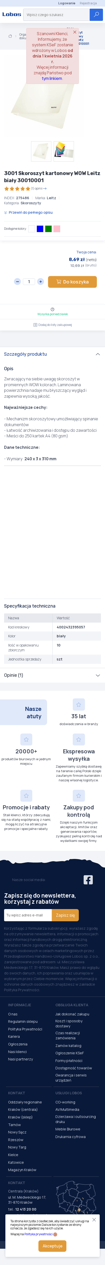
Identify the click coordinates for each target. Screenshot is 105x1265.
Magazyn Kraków (22, 1169)
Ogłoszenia (17, 1044)
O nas (13, 1014)
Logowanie (66, 3)
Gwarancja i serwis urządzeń (71, 1078)
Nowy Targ (17, 1147)
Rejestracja (88, 3)
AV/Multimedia (67, 1109)
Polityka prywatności (38, 1234)
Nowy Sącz (17, 1132)
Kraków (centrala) (23, 1109)
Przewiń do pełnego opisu (28, 212)
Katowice (16, 1162)
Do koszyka (72, 282)
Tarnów (14, 1124)
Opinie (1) (13, 675)
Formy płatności (68, 1060)
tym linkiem (52, 78)
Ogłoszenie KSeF (69, 1053)
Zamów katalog (68, 1045)
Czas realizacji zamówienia (67, 1035)
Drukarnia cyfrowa (70, 1136)
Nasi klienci (17, 1051)
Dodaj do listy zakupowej (52, 325)
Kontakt (16, 1092)
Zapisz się (65, 915)
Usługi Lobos (68, 1092)
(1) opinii (25, 188)
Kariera (14, 1036)
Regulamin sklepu (23, 1021)
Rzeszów (15, 1139)
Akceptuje (53, 1246)
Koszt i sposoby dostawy (68, 1023)
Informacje (19, 1004)
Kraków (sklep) (20, 1117)
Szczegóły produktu (25, 354)
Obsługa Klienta (71, 1004)
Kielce (13, 1154)
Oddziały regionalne (25, 1102)
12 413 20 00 (25, 1209)
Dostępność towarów (73, 1068)
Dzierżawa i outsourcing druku (75, 1119)
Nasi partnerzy (20, 1059)
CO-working (65, 1102)
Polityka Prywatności (25, 1029)
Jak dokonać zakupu (72, 1014)
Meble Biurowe (67, 1129)
